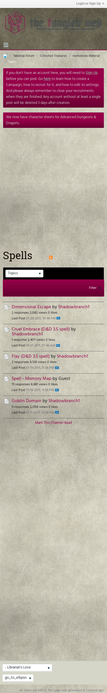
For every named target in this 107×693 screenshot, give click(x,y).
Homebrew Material (86, 56)
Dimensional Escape (31, 307)
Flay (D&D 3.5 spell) (31, 356)
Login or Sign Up (90, 4)
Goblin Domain (26, 401)
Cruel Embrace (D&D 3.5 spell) (41, 329)
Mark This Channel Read (53, 423)
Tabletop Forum (23, 56)
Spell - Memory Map (31, 378)
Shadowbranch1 (73, 307)
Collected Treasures (53, 56)
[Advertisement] (53, 184)
